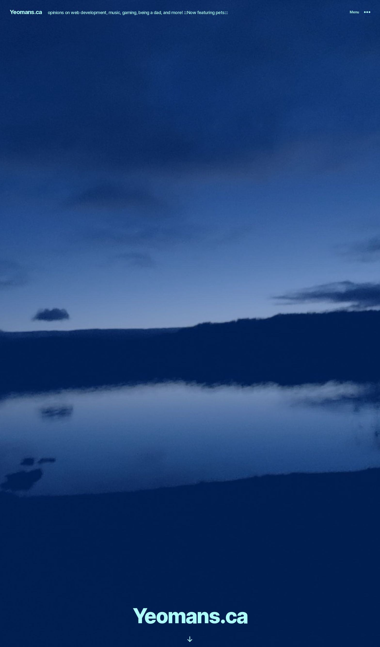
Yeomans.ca (26, 12)
